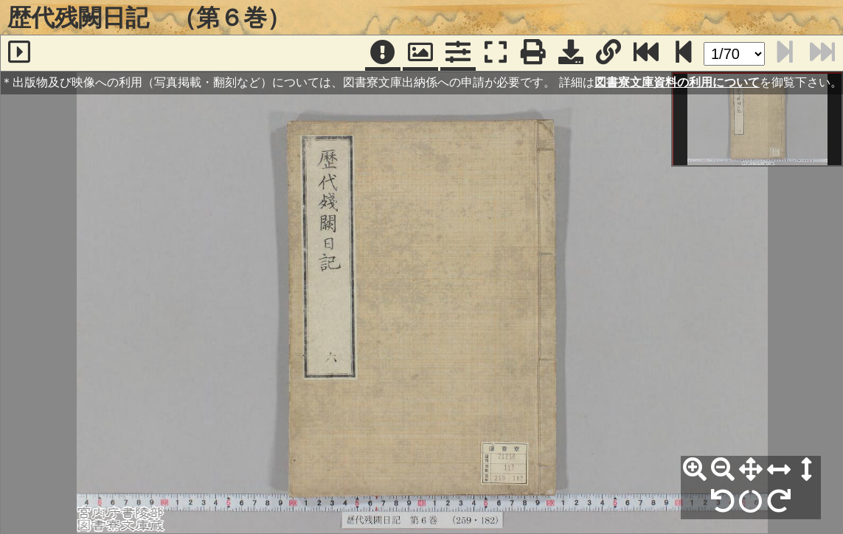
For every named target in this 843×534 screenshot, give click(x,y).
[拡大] (695, 470)
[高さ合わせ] (807, 470)
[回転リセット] (751, 502)
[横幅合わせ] (779, 470)
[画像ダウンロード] (571, 53)
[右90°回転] (779, 502)
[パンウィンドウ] (420, 53)
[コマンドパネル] (458, 53)
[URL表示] (608, 53)
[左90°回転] (723, 502)
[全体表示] (751, 470)
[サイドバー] (19, 53)
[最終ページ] (646, 53)
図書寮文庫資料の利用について (677, 82)
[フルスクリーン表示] (495, 53)
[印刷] (533, 53)
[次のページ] (683, 53)
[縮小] (723, 470)
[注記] (382, 53)
